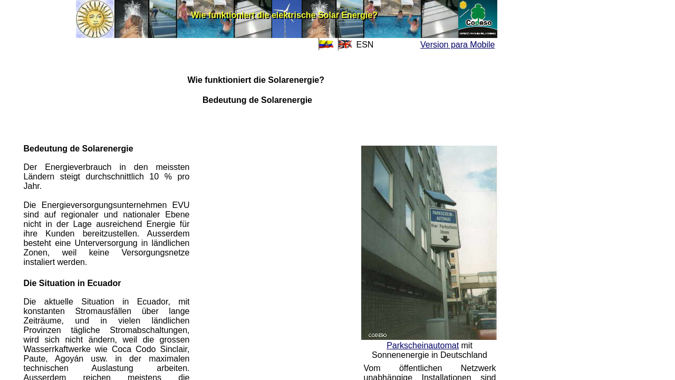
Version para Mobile (457, 44)
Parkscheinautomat (423, 345)
